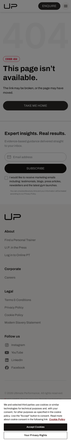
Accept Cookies (36, 427)
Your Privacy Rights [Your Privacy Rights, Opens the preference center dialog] (35, 435)
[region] (35, 419)
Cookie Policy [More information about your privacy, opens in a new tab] (57, 419)
